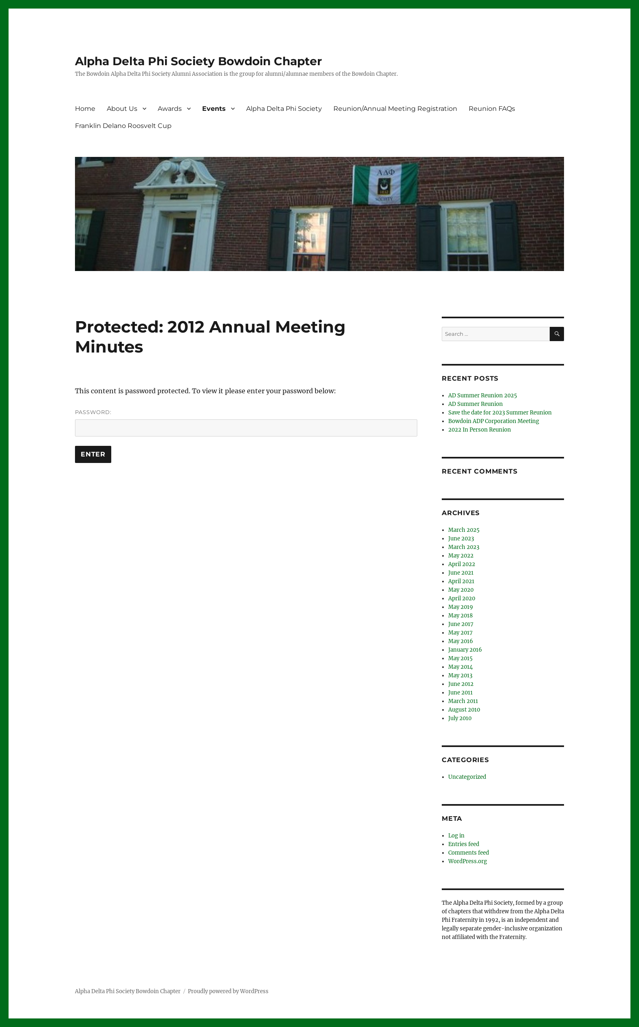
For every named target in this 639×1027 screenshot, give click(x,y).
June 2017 (461, 624)
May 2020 (461, 589)
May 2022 (461, 555)
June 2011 (460, 692)
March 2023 (463, 547)
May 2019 (460, 607)
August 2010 (464, 709)
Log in (456, 835)
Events (214, 108)
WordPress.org (467, 861)
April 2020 (461, 598)
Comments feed (468, 852)
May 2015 (460, 658)
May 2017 (460, 632)
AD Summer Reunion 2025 (482, 395)
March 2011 (463, 701)
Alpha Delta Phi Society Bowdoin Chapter (198, 61)
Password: (246, 422)
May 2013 (460, 675)
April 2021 (461, 581)
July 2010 (460, 718)
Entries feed (463, 844)
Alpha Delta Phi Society (284, 108)
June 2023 (461, 538)
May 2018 (460, 615)
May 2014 (460, 666)
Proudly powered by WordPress (228, 991)
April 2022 (461, 564)
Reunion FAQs (492, 108)
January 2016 (465, 649)
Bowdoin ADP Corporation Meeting (493, 421)
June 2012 (461, 684)
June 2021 (461, 572)
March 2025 (464, 530)
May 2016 (460, 641)
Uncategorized (467, 777)
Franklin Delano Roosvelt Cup (123, 126)
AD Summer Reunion (475, 404)
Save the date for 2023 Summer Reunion (500, 412)
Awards (170, 108)
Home (85, 108)
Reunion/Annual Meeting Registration (395, 108)
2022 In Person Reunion (479, 429)
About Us (122, 108)
